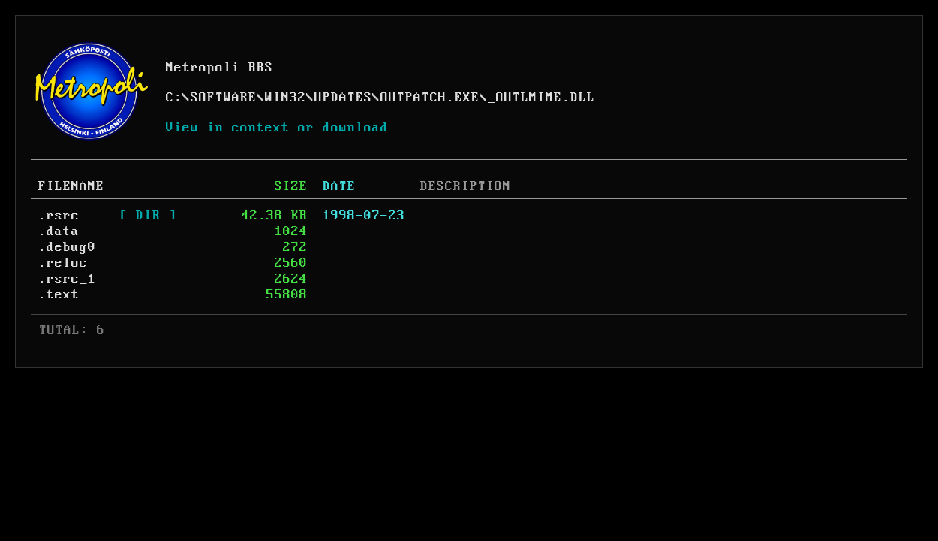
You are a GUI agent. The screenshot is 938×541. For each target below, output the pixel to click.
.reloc (63, 262)
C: (174, 97)
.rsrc (59, 215)
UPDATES (343, 97)
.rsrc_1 (67, 278)
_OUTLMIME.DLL (541, 97)
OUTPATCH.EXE (430, 97)
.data (59, 231)
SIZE (291, 186)
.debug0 (67, 247)
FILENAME (71, 186)
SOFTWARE (224, 97)
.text (59, 294)
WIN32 (285, 97)
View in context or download (277, 127)
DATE (339, 186)
